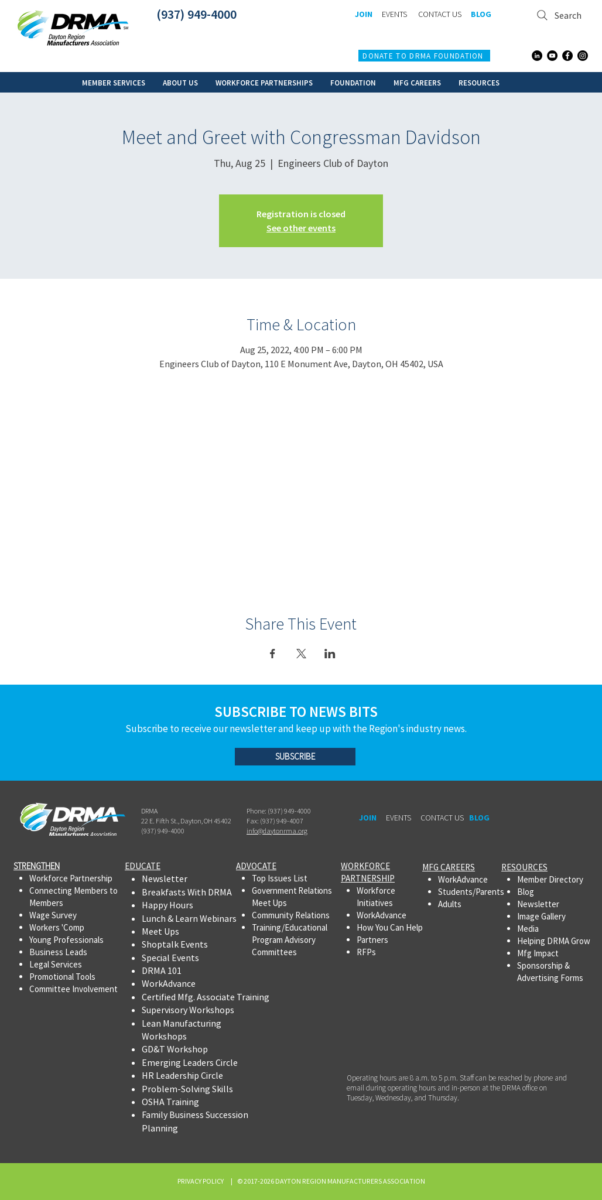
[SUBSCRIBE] (295, 756)
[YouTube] (552, 55)
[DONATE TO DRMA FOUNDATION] (424, 55)
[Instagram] (582, 55)
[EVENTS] (394, 14)
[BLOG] (480, 14)
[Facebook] (567, 55)
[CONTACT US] (439, 14)
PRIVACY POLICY (201, 1181)
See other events (301, 228)
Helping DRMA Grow (553, 940)
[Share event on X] (301, 653)
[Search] (559, 15)
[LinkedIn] (537, 55)
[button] (113, 82)
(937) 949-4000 (196, 14)
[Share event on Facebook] (272, 653)
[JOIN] (363, 14)
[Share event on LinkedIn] (330, 653)
